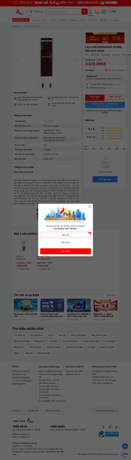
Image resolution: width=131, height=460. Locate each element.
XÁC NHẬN (65, 251)
